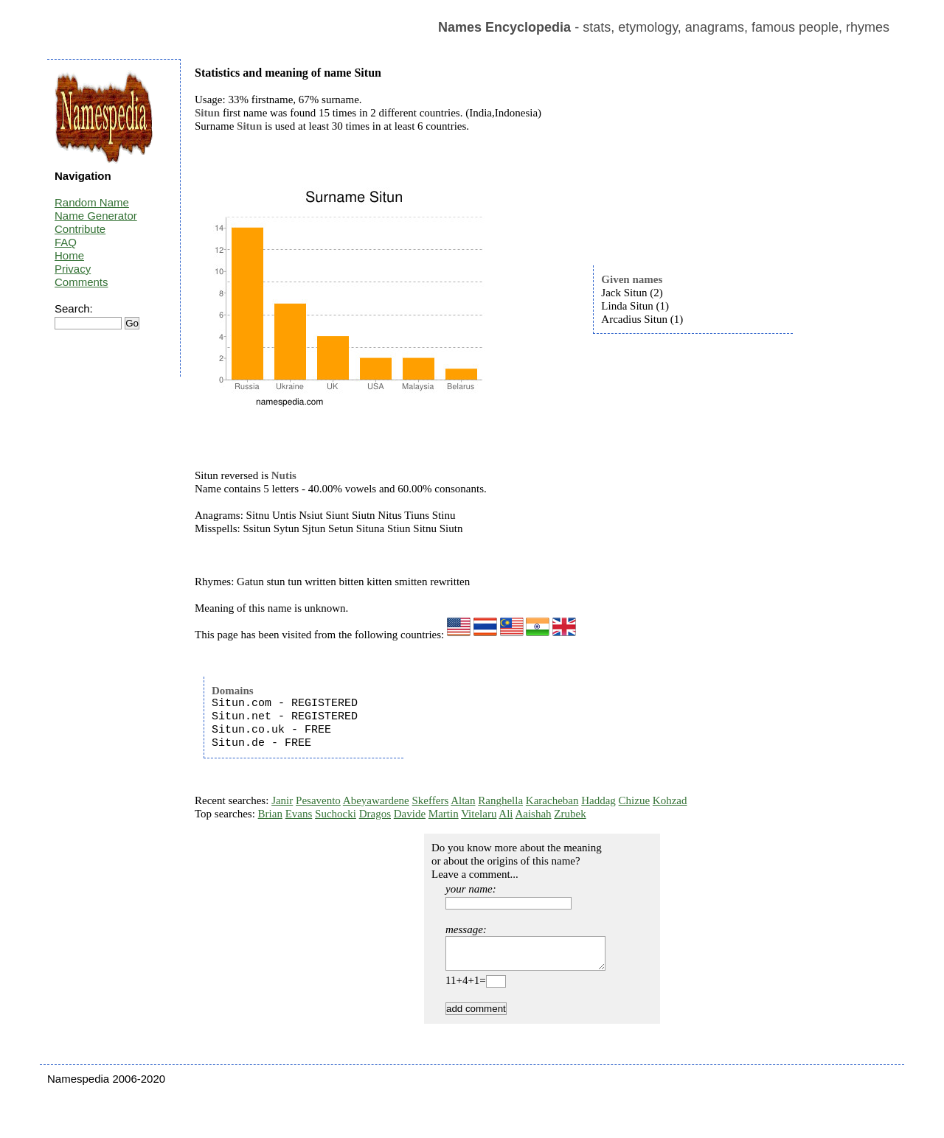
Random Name (92, 202)
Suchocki (335, 814)
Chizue (634, 800)
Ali (506, 814)
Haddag (598, 800)
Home (69, 255)
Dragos (375, 814)
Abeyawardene (376, 800)
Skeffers (430, 800)
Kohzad (670, 800)
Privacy (73, 268)
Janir (282, 800)
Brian (270, 814)
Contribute (80, 229)
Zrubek (570, 814)
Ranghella (500, 800)
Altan (463, 800)
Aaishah (533, 814)
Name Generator (96, 215)
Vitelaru (478, 814)
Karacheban (552, 800)
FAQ (66, 242)
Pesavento (318, 800)
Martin (443, 814)
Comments (81, 282)
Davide (410, 814)
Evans (299, 814)
